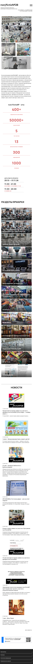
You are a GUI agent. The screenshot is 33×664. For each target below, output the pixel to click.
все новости (28, 630)
